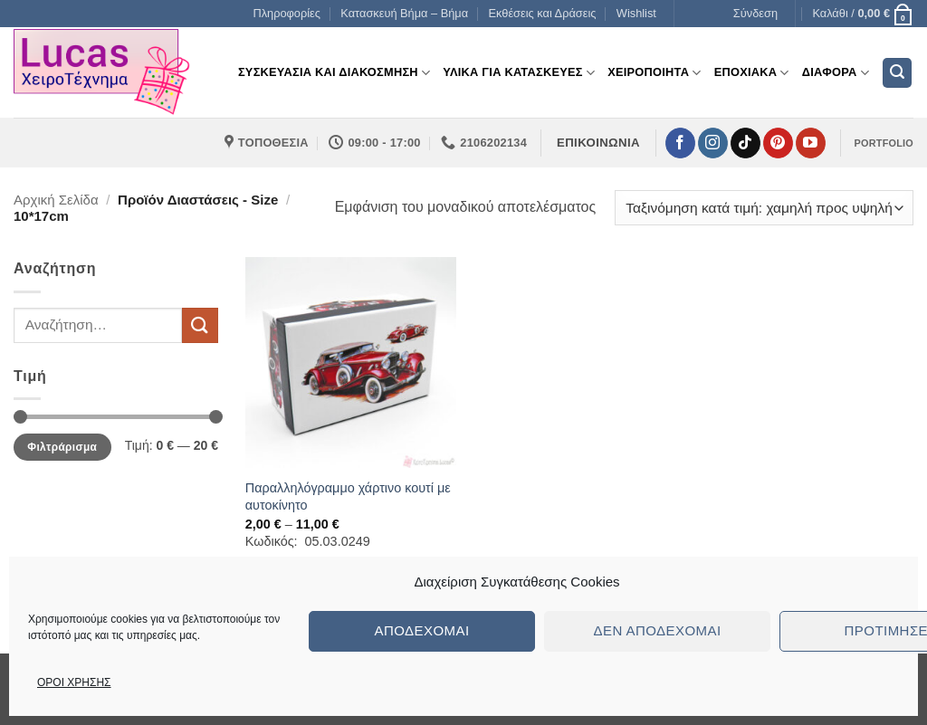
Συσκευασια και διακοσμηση (334, 72)
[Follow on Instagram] (713, 143)
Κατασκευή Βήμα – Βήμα (404, 13)
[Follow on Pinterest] (778, 143)
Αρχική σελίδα (56, 199)
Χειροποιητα (654, 72)
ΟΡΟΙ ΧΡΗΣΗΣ (74, 682)
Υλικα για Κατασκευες (519, 72)
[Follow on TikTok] (745, 143)
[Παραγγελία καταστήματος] (764, 207)
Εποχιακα (751, 72)
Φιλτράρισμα (62, 447)
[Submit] (200, 325)
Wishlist (636, 13)
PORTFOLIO (884, 143)
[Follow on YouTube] (811, 143)
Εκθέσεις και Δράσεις (543, 13)
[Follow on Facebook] (680, 143)
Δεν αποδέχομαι (657, 630)
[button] (755, 13)
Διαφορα (835, 72)
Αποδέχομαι (421, 630)
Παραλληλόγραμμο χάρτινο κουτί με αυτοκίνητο (348, 496)
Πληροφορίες (286, 13)
